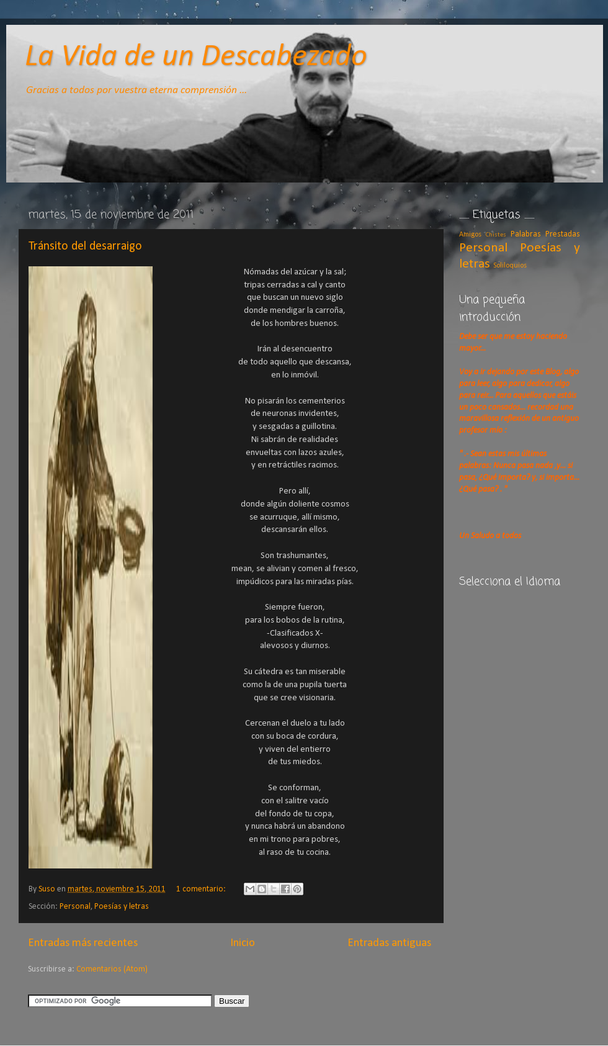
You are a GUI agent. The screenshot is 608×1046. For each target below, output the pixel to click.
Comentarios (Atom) (112, 969)
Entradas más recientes (83, 943)
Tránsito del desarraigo (85, 246)
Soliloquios (510, 265)
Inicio (242, 943)
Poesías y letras (121, 907)
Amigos (470, 234)
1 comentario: (202, 889)
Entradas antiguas (389, 943)
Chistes (496, 235)
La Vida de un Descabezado (196, 57)
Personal (75, 907)
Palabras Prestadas (545, 234)
